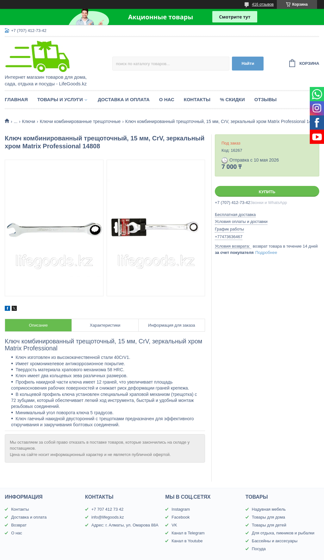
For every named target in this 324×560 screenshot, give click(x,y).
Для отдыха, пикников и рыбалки (283, 533)
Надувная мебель (269, 509)
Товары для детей (269, 525)
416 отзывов (263, 4)
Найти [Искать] (247, 63)
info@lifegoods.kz (107, 517)
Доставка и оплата (124, 99)
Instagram (180, 509)
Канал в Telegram (187, 533)
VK (174, 525)
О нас (166, 99)
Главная (16, 99)
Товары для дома (268, 517)
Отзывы (265, 99)
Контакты (197, 99)
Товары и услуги (60, 99)
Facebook (180, 517)
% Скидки (232, 99)
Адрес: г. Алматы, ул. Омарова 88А (125, 525)
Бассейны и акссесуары (274, 540)
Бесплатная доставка (235, 214)
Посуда (259, 548)
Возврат (19, 525)
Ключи (28, 121)
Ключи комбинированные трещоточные (80, 121)
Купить (267, 191)
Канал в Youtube (186, 540)
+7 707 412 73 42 (107, 509)
